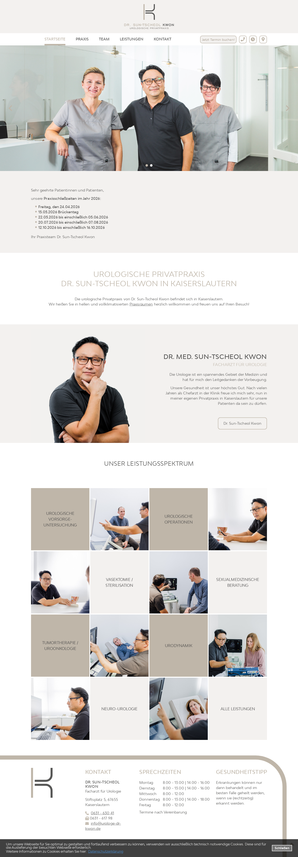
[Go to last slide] (10, 108)
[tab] (146, 165)
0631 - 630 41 (102, 813)
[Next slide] (287, 108)
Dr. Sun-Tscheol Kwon (242, 423)
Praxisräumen (141, 304)
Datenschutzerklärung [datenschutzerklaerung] (105, 851)
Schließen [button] (282, 848)
